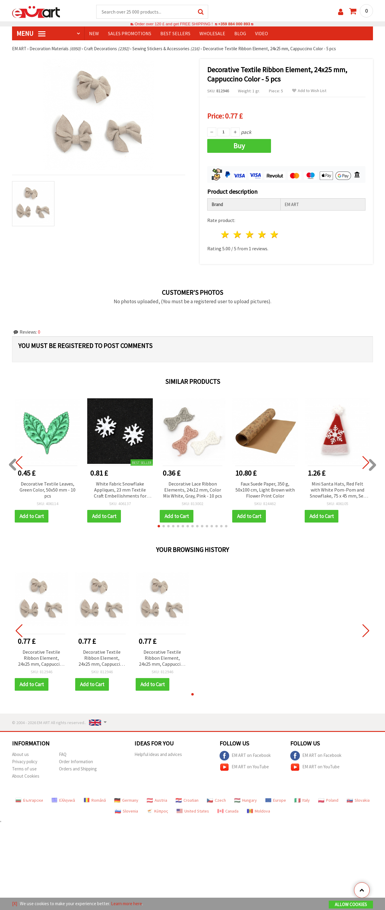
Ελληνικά (63, 800)
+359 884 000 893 (234, 24)
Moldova (258, 811)
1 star (225, 234)
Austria (157, 800)
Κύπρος (157, 811)
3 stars (250, 234)
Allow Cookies (351, 904)
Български (29, 800)
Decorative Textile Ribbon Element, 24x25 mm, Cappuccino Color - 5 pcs (41, 658)
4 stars (262, 234)
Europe (275, 800)
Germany (126, 800)
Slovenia (126, 811)
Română (95, 800)
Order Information (76, 761)
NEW (94, 33)
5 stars (274, 234)
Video (261, 33)
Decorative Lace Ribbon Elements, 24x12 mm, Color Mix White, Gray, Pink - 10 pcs (192, 490)
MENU (31, 33)
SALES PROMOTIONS (129, 33)
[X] (14, 903)
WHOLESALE (212, 33)
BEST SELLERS (175, 33)
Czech (216, 800)
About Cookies (25, 776)
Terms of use (24, 769)
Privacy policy (24, 761)
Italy (302, 800)
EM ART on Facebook (245, 755)
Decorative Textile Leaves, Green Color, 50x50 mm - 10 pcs (47, 490)
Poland (328, 800)
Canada (228, 811)
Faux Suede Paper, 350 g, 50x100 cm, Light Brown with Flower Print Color (265, 490)
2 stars (238, 234)
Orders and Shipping (78, 769)
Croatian (187, 800)
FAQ (62, 754)
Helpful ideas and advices (158, 754)
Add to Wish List (309, 90)
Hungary (245, 800)
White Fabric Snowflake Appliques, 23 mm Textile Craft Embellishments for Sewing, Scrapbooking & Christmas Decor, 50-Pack (120, 490)
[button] (159, 526)
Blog (240, 33)
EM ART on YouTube (244, 767)
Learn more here (126, 903)
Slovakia (358, 800)
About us (20, 754)
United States (193, 811)
